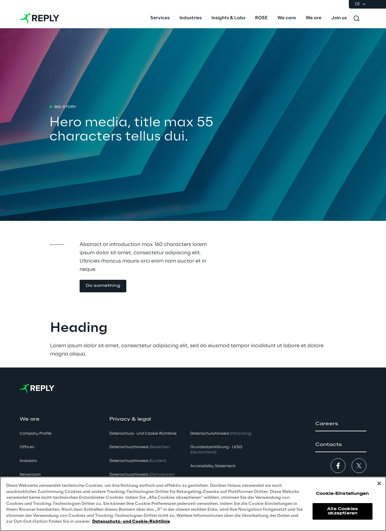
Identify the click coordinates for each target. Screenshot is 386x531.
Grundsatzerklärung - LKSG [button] (216, 449)
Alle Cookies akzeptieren (342, 511)
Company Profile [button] (36, 434)
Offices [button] (27, 447)
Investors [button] (28, 461)
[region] (193, 504)
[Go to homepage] (39, 18)
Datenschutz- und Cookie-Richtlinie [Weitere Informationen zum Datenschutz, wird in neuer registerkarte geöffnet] (131, 521)
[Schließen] (379, 483)
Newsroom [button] (30, 475)
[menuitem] (160, 18)
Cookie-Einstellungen (342, 494)
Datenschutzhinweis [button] (139, 447)
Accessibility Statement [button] (212, 466)
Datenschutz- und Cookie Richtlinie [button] (143, 434)
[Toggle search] (356, 18)
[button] (340, 424)
